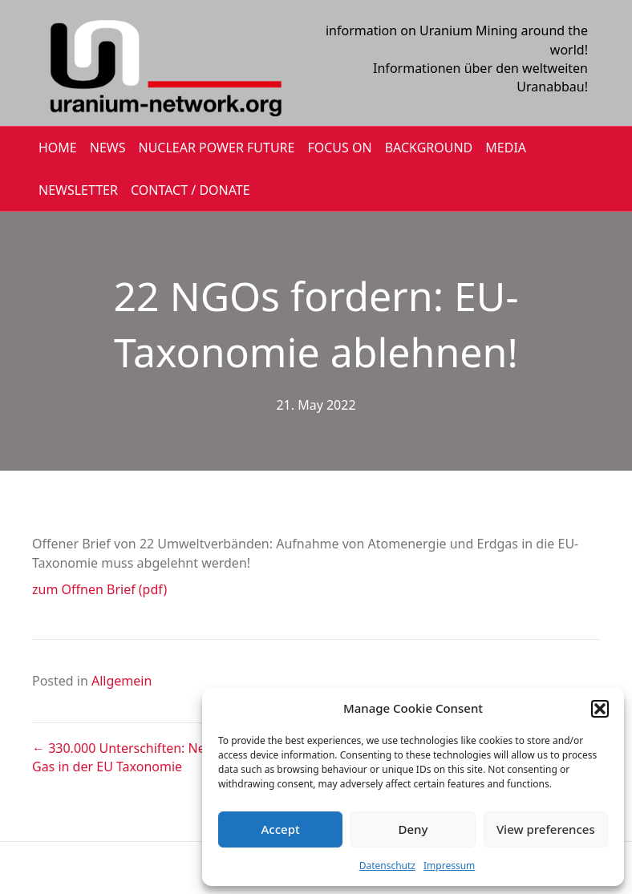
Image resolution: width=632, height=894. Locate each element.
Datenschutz (387, 865)
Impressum (449, 865)
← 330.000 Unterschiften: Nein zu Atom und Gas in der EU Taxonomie (164, 757)
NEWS (108, 147)
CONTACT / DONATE (190, 190)
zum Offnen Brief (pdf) (99, 589)
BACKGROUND (429, 147)
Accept (280, 829)
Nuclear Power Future (217, 147)
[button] (600, 709)
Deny (413, 829)
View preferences (545, 829)
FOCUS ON (339, 147)
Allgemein (121, 681)
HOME (57, 147)
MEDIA (505, 147)
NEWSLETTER (78, 190)
